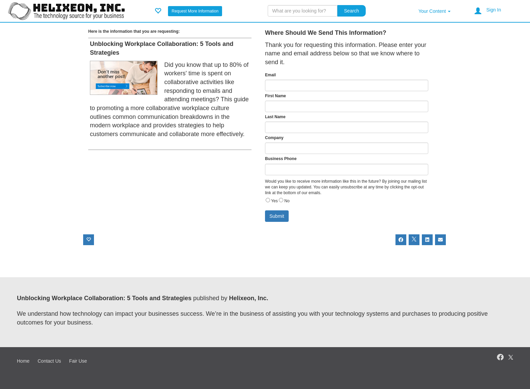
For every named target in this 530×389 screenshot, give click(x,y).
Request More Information (195, 11)
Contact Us (49, 361)
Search (351, 11)
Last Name (275, 116)
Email (270, 75)
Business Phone (280, 158)
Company (274, 137)
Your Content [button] (434, 11)
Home (23, 361)
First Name (275, 96)
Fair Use (78, 361)
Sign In (493, 9)
